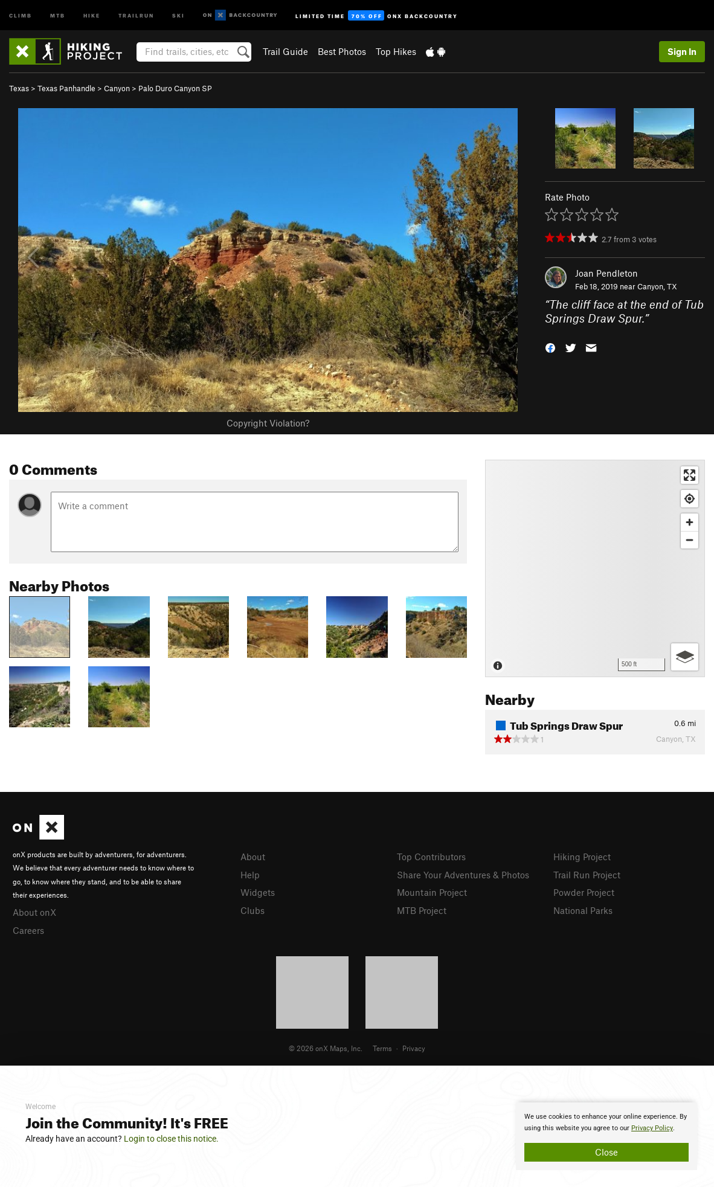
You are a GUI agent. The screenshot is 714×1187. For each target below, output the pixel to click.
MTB (57, 15)
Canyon (117, 88)
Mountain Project (432, 892)
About (252, 856)
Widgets (257, 892)
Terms (382, 1048)
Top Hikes (396, 51)
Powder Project (583, 892)
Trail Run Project (586, 874)
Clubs (252, 910)
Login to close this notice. (171, 1139)
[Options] (684, 657)
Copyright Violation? (268, 422)
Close (606, 1152)
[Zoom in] (689, 522)
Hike (91, 15)
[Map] (595, 568)
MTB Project (421, 910)
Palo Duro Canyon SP (175, 88)
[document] (606, 1136)
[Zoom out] (689, 539)
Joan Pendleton (606, 273)
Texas (19, 88)
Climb (20, 15)
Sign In (681, 51)
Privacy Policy (652, 1128)
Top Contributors (431, 856)
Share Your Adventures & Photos (463, 874)
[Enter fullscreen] (689, 475)
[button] (550, 346)
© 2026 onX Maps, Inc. (325, 1048)
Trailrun (136, 15)
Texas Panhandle (66, 88)
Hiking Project (582, 856)
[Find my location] (689, 498)
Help (250, 874)
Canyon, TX (657, 286)
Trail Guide (285, 51)
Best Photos (342, 51)
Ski (178, 15)
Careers (28, 930)
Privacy (413, 1048)
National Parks (583, 910)
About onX (34, 912)
